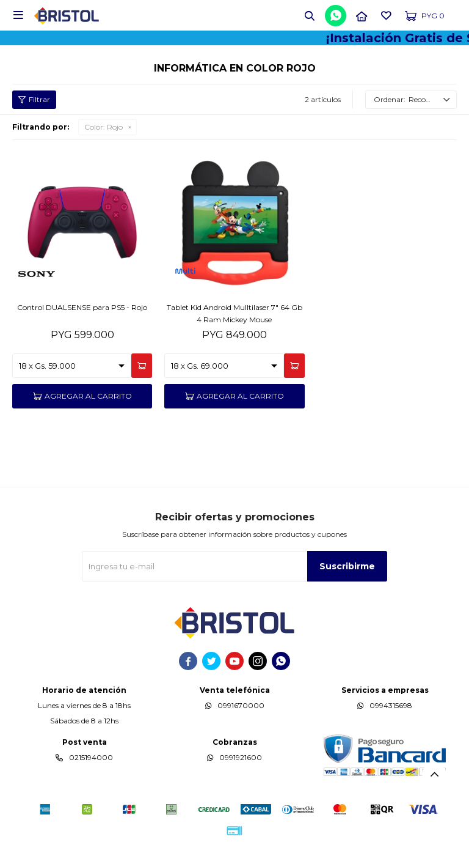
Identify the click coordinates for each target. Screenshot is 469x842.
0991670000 (240, 705)
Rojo (103, 126)
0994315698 (390, 705)
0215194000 (91, 757)
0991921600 (240, 757)
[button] (309, 15)
